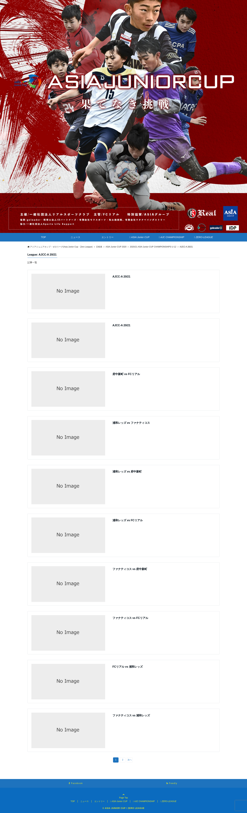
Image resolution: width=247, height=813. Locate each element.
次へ (130, 760)
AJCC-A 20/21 (121, 276)
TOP (43, 237)
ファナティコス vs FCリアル (130, 617)
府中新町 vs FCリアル (126, 374)
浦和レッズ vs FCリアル (128, 520)
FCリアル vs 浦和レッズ (128, 666)
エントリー (108, 237)
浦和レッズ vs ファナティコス (131, 422)
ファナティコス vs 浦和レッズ (131, 715)
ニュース (75, 237)
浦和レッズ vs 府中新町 (127, 471)
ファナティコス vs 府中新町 (130, 569)
